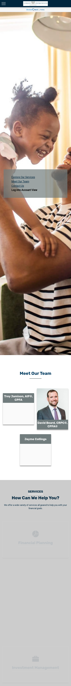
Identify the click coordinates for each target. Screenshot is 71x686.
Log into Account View (24, 190)
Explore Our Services (23, 177)
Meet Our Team (20, 181)
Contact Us (17, 185)
